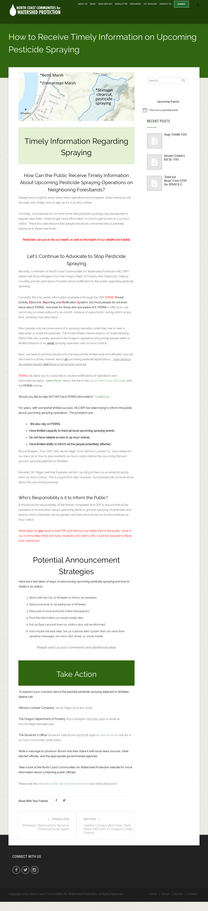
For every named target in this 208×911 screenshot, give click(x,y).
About (165, 894)
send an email (109, 736)
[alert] (168, 111)
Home (153, 894)
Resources (135, 4)
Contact (192, 894)
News (93, 4)
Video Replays (105, 4)
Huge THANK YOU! (175, 135)
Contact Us (165, 4)
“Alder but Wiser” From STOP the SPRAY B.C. (175, 181)
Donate (181, 4)
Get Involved (150, 4)
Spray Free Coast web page (107, 381)
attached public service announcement (63, 784)
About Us (82, 4)
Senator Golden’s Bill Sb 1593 (174, 158)
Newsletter (121, 4)
